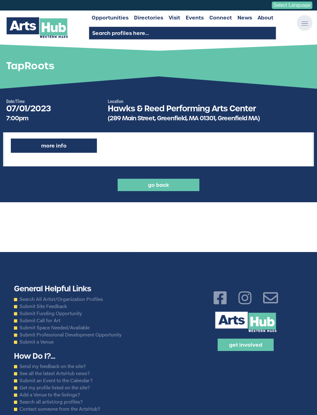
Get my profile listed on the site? (55, 387)
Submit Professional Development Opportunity (71, 334)
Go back (158, 185)
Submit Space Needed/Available (54, 327)
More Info (54, 145)
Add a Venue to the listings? (50, 394)
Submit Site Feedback (43, 306)
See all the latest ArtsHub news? (55, 373)
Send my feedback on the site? (53, 366)
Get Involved (245, 344)
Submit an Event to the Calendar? (56, 380)
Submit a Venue (37, 341)
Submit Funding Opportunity (51, 313)
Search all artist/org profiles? (51, 401)
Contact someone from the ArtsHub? (60, 408)
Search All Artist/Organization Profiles (61, 299)
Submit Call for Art (40, 320)
